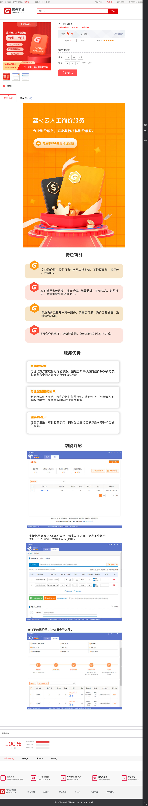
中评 (40, 759)
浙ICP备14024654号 (87, 802)
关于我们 (110, 792)
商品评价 (26, 98)
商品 (40, 11)
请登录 (37, 2)
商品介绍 (8, 97)
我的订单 (99, 2)
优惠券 (110, 2)
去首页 (26, 2)
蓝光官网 (31, 792)
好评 (25, 759)
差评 (54, 759)
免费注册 (47, 2)
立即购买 (67, 72)
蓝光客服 (121, 2)
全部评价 (9, 759)
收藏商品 (9, 86)
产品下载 (94, 792)
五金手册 (63, 792)
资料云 (77, 792)
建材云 (46, 792)
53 (71, 41)
